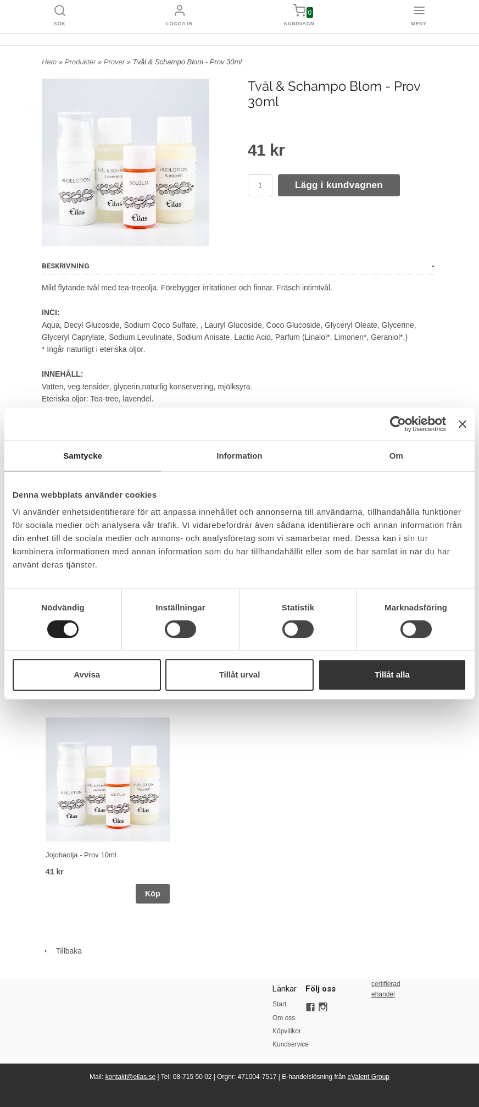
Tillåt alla (392, 674)
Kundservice (288, 1044)
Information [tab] (239, 455)
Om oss (283, 1018)
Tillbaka (62, 950)
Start (279, 1004)
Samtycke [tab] (82, 455)
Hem (49, 62)
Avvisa (87, 674)
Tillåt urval (239, 674)
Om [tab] (396, 455)
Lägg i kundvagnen (339, 185)
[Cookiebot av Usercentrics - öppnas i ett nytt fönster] (398, 424)
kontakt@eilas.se (130, 1077)
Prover (115, 62)
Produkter (81, 62)
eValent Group (369, 1077)
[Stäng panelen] (462, 424)
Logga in (179, 23)
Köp (152, 893)
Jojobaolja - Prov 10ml (81, 855)
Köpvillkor (286, 1031)
